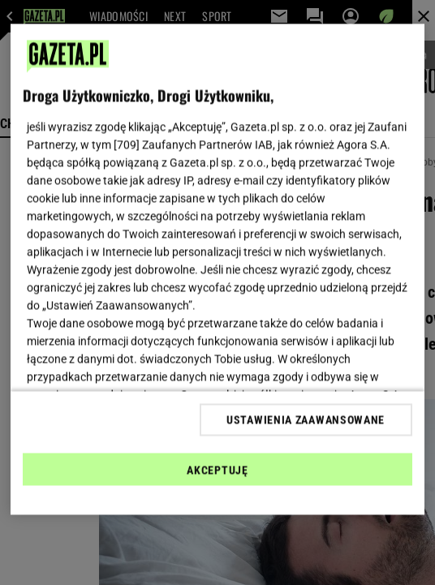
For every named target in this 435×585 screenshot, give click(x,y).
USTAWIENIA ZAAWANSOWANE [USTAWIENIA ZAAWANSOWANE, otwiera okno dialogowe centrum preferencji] (305, 419)
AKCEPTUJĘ (217, 469)
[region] (217, 269)
